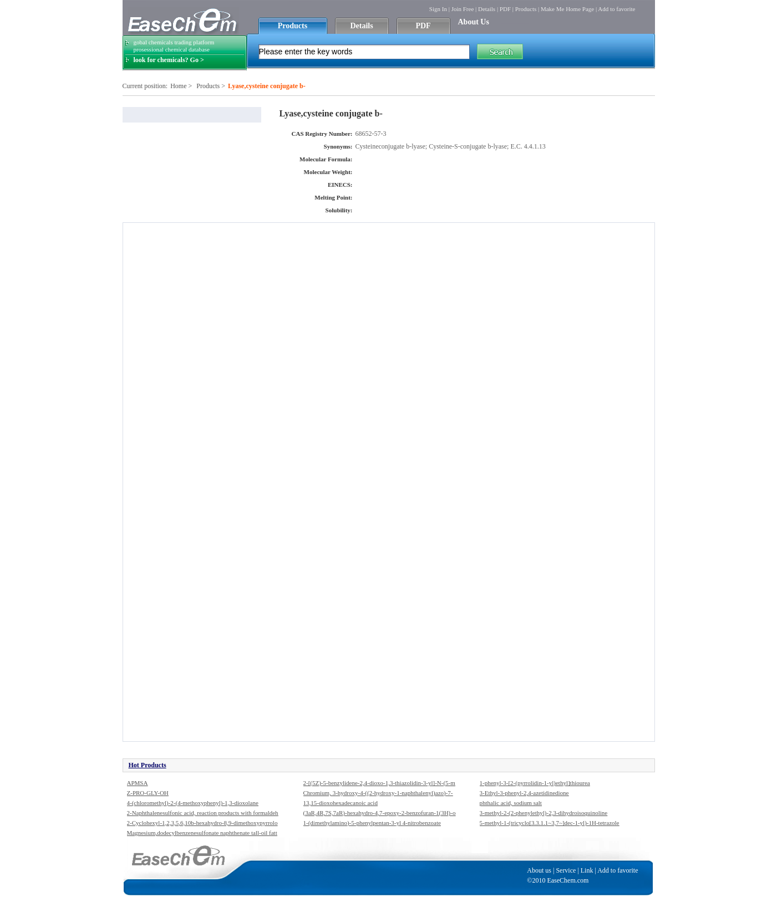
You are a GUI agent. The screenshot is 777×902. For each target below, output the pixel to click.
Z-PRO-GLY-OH (148, 792)
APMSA (137, 782)
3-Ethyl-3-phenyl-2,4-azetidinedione (524, 792)
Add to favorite (616, 9)
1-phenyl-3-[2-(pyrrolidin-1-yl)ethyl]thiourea (535, 782)
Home (178, 86)
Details (486, 9)
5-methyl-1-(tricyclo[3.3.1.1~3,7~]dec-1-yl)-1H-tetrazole (549, 822)
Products (526, 9)
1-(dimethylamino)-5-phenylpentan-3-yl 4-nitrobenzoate (372, 822)
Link (587, 870)
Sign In (438, 9)
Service (566, 870)
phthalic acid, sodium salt (511, 802)
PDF (505, 9)
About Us (473, 22)
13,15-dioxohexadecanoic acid (340, 802)
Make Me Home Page (567, 9)
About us (539, 870)
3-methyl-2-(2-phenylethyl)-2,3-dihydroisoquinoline (544, 812)
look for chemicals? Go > (169, 60)
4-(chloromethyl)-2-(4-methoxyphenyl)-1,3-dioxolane (192, 802)
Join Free (462, 9)
